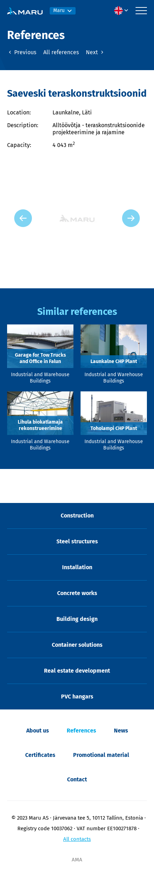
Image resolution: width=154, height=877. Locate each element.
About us (37, 730)
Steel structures (77, 541)
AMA (77, 859)
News (121, 730)
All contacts (77, 839)
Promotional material (101, 755)
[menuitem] (123, 10)
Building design (77, 619)
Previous (21, 52)
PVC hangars (77, 696)
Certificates (40, 755)
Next (95, 52)
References (81, 730)
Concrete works (77, 593)
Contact (77, 779)
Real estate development (77, 670)
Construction (77, 515)
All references (61, 52)
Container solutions (77, 644)
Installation (77, 567)
